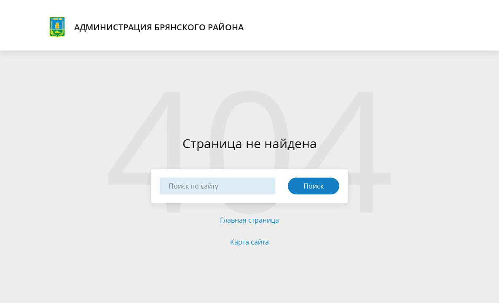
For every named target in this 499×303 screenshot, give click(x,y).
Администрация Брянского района (145, 27)
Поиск (313, 186)
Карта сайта (249, 242)
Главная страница (249, 220)
